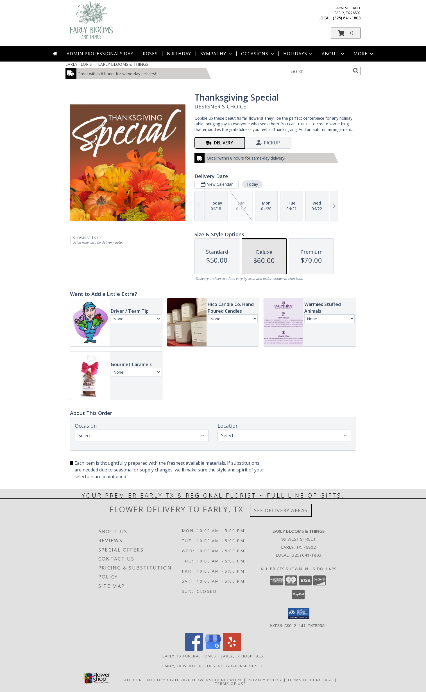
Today (252, 184)
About (333, 54)
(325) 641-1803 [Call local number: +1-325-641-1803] (347, 18)
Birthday (179, 54)
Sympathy (216, 54)
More (364, 54)
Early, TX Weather (182, 665)
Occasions (258, 54)
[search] (355, 71)
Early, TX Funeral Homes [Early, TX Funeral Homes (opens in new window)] (189, 655)
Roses (150, 54)
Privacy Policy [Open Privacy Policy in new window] (265, 679)
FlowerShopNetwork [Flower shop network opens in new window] (217, 679)
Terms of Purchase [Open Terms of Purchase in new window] (310, 679)
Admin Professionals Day (100, 54)
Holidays (298, 54)
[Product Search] (320, 71)
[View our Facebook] (194, 649)
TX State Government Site (235, 665)
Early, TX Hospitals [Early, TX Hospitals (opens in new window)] (242, 655)
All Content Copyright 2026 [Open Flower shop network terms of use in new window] (157, 679)
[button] (346, 33)
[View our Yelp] (232, 649)
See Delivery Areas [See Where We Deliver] (281, 510)
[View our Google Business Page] (213, 649)
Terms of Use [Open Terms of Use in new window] (230, 683)
